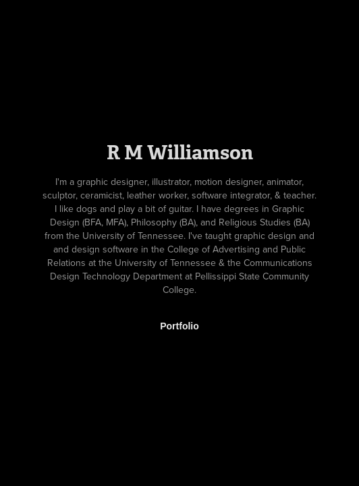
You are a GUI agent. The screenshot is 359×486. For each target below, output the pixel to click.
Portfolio (179, 326)
